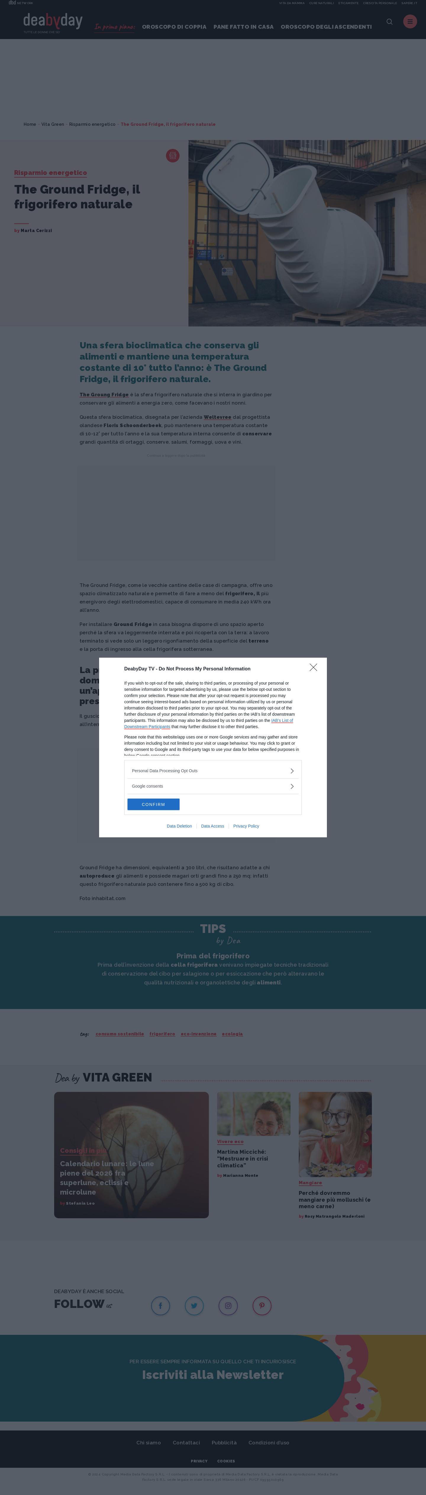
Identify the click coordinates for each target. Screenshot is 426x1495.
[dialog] (213, 748)
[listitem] (213, 771)
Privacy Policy (246, 826)
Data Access (212, 826)
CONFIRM (155, 804)
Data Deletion (179, 826)
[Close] (315, 669)
